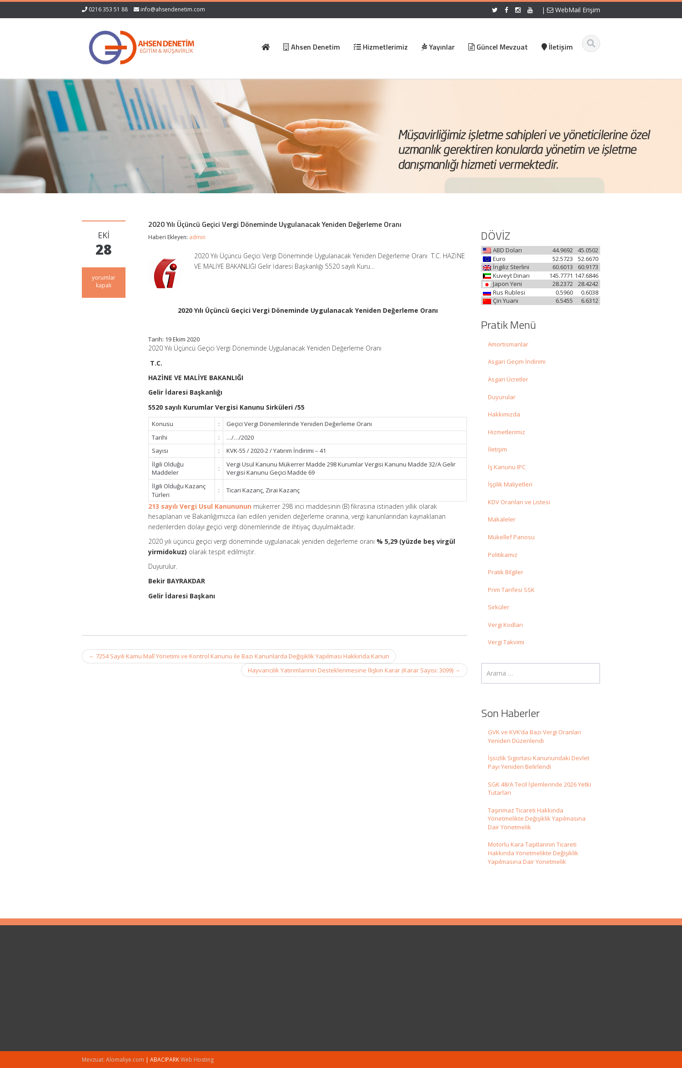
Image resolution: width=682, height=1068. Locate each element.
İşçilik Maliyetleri (510, 484)
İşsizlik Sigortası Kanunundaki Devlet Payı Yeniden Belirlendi (538, 762)
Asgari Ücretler (508, 379)
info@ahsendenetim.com (172, 9)
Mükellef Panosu (511, 537)
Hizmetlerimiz (506, 432)
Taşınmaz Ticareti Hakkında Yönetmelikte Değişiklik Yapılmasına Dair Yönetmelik (537, 818)
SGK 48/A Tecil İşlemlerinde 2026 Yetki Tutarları (539, 788)
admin (197, 237)
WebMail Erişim (573, 9)
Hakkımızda (504, 414)
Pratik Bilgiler (505, 572)
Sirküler (498, 607)
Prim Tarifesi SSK (511, 590)
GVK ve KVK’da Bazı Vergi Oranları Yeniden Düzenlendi (534, 736)
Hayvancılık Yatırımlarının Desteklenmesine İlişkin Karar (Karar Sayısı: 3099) (354, 670)
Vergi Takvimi (506, 642)
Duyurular (502, 397)
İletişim (497, 449)
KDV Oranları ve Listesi (519, 502)
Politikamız (502, 555)
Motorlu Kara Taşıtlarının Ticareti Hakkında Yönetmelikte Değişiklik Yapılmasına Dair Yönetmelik (533, 852)
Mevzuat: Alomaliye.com (113, 1059)
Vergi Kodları (505, 625)
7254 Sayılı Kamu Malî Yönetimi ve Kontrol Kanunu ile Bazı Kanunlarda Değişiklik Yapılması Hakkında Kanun (239, 656)
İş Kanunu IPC (507, 467)
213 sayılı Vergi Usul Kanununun (199, 506)
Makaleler (502, 519)
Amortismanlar (508, 344)
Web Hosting (197, 1059)
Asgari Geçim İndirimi (517, 361)
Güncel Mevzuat (373, 1001)
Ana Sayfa (365, 976)
